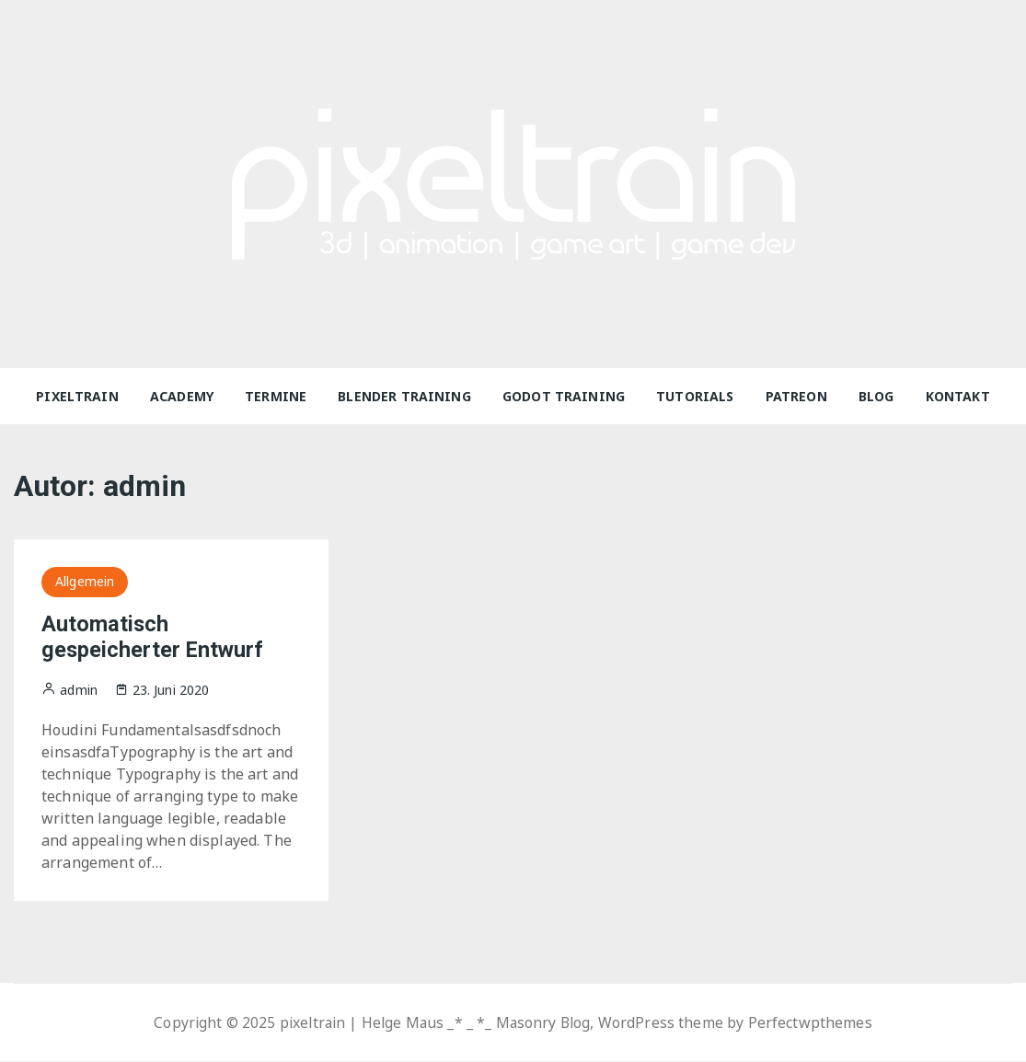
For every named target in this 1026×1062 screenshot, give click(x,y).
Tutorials (694, 396)
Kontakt (958, 396)
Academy (181, 396)
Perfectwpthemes (815, 1023)
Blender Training (404, 396)
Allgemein (84, 581)
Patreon (796, 396)
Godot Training (563, 396)
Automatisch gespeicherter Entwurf (153, 637)
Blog (876, 396)
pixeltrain (77, 396)
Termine (275, 396)
